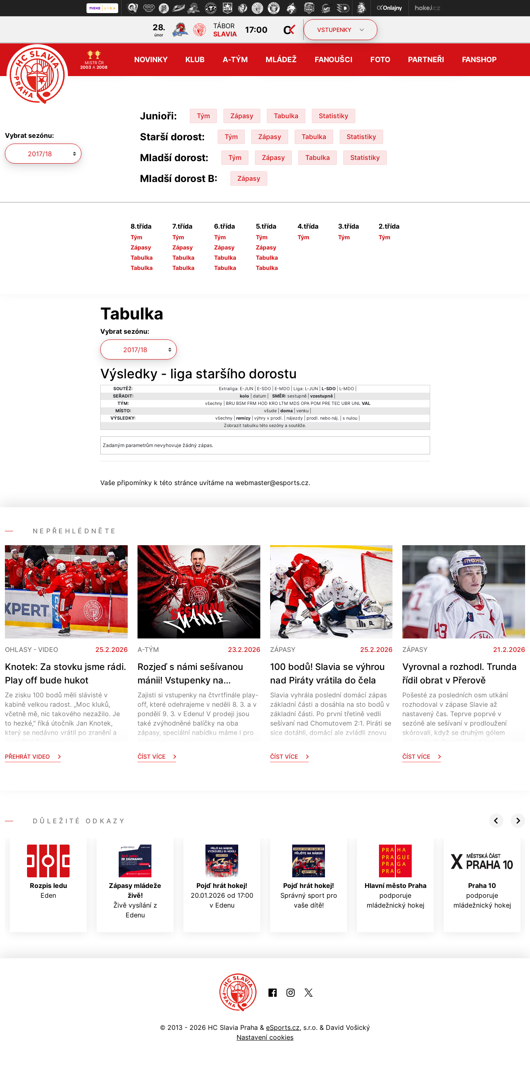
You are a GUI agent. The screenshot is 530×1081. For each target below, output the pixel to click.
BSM (241, 402)
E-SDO (264, 388)
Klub (195, 59)
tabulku (250, 424)
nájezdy (294, 417)
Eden (48, 871)
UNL (356, 402)
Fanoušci (333, 59)
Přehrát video (33, 755)
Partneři (426, 59)
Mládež (281, 59)
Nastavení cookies (265, 1037)
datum (259, 395)
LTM (283, 402)
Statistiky (333, 115)
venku (302, 410)
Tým (203, 115)
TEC (336, 402)
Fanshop (479, 59)
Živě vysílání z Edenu (135, 881)
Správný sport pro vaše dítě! (308, 876)
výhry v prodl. (268, 417)
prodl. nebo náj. (323, 417)
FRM (252, 402)
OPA (305, 402)
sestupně (297, 395)
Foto (380, 59)
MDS (294, 402)
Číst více (157, 755)
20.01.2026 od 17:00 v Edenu (222, 876)
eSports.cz (283, 1027)
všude (270, 410)
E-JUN (246, 388)
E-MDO (282, 388)
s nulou (350, 417)
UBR (345, 402)
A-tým (235, 59)
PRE (326, 402)
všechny (213, 402)
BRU (230, 402)
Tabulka (286, 115)
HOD (263, 402)
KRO (273, 402)
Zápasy (241, 115)
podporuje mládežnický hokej (395, 876)
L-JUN (311, 388)
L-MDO (346, 388)
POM (316, 402)
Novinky (150, 59)
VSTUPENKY (340, 29)
